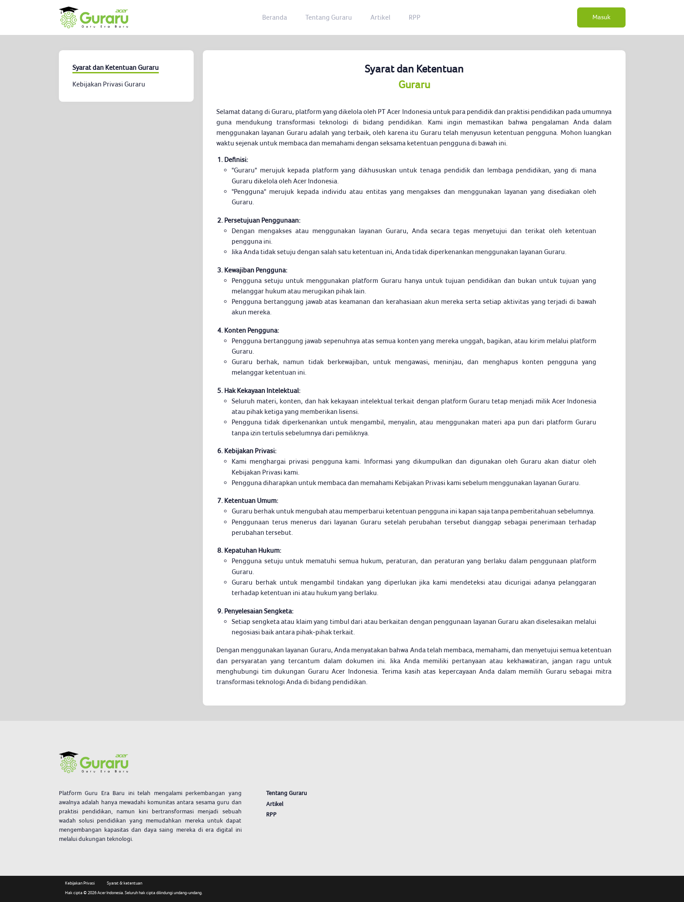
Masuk (601, 17)
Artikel (380, 17)
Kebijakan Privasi (80, 883)
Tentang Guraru (328, 17)
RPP (415, 17)
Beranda (274, 17)
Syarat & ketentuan (124, 883)
